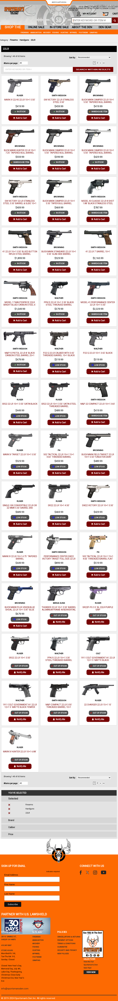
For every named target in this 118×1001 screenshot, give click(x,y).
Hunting (64, 33)
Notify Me (59, 622)
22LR (33, 40)
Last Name (9, 894)
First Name (9, 884)
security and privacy (67, 950)
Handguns (24, 40)
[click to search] (115, 20)
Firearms (14, 40)
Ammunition (35, 33)
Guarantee (62, 947)
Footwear (83, 33)
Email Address (12, 874)
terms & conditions (66, 944)
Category (4, 40)
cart (110, 14)
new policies (63, 954)
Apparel (73, 33)
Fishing (55, 33)
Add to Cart (20, 118)
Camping (93, 33)
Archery (47, 33)
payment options (65, 940)
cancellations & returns (68, 937)
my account (86, 14)
